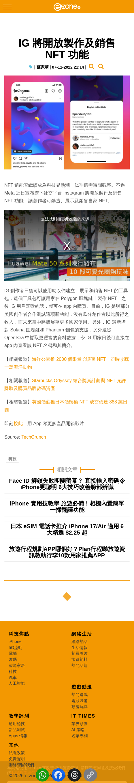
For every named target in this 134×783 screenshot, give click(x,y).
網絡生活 (81, 633)
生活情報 (79, 647)
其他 (14, 745)
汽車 (13, 677)
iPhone (15, 641)
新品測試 (17, 729)
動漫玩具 (79, 706)
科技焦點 (19, 633)
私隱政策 (17, 752)
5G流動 (15, 647)
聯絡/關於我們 (21, 765)
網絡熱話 (79, 641)
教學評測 (19, 716)
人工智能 (17, 683)
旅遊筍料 (79, 659)
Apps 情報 (18, 735)
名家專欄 (79, 735)
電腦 (13, 653)
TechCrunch (33, 437)
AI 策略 (78, 729)
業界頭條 (79, 723)
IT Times (83, 716)
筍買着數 (79, 653)
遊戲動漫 (81, 686)
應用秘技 (17, 723)
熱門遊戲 (79, 694)
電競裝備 (79, 700)
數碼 (13, 659)
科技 (12, 458)
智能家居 (17, 665)
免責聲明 (17, 758)
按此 (18, 423)
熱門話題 (79, 665)
